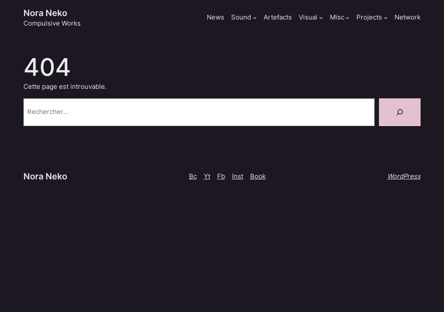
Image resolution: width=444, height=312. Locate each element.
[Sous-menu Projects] (386, 18)
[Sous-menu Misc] (347, 18)
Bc (193, 176)
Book (258, 176)
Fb (221, 176)
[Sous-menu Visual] (321, 18)
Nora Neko (45, 12)
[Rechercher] (400, 112)
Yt (207, 176)
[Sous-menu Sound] (255, 18)
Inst (237, 176)
